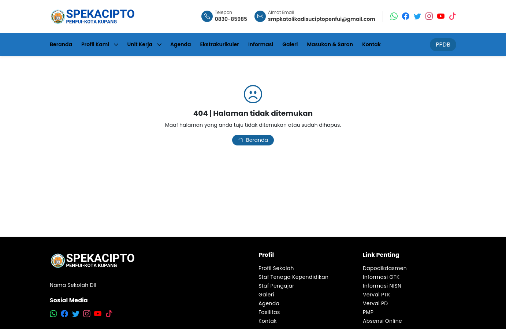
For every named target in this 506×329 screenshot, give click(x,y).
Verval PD (375, 303)
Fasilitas (269, 312)
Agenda (268, 303)
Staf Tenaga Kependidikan (293, 277)
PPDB (443, 44)
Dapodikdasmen (385, 268)
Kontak (267, 321)
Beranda (253, 140)
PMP (368, 312)
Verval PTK (376, 294)
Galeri (266, 294)
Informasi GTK (381, 277)
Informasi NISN (382, 285)
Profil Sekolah (276, 268)
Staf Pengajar (276, 285)
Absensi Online (382, 321)
